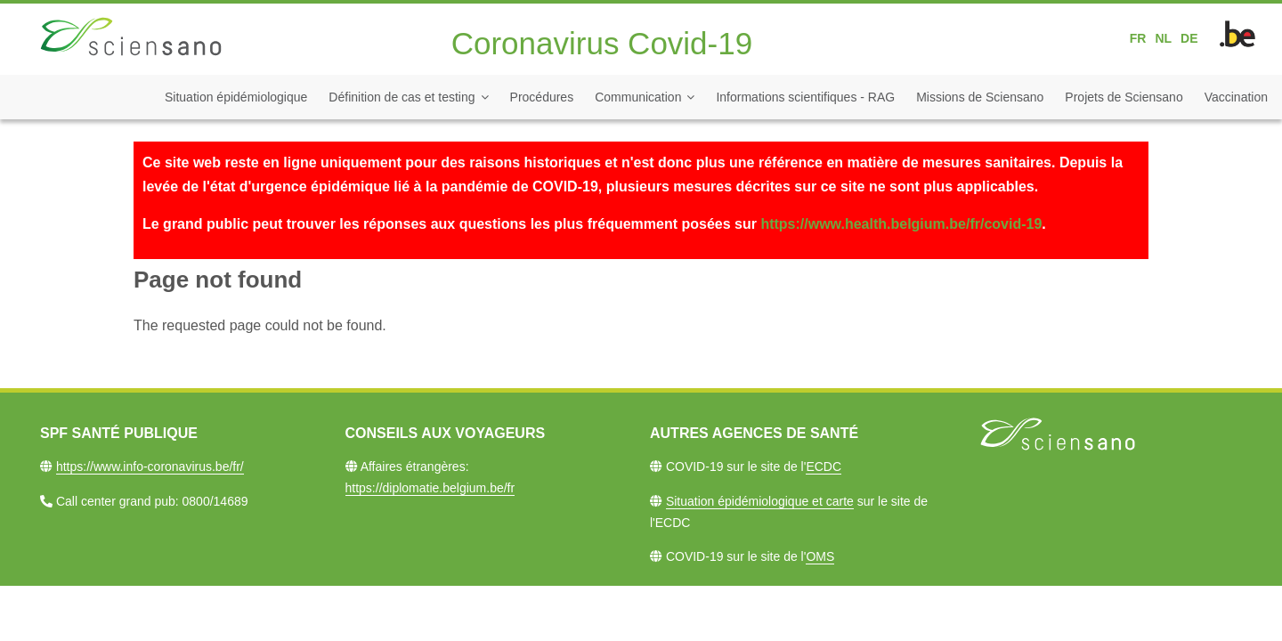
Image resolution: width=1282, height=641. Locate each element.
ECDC (823, 466)
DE (1189, 38)
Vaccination (1236, 97)
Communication (638, 97)
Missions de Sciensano (979, 97)
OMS (820, 556)
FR (1138, 38)
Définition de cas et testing (402, 97)
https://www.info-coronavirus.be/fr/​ (150, 466)
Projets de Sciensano (1123, 97)
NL (1163, 38)
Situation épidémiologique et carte (760, 501)
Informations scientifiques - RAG (805, 97)
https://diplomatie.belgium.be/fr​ (430, 488)
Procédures (542, 97)
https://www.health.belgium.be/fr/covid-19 (901, 223)
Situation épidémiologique (236, 97)
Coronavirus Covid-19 (601, 43)
